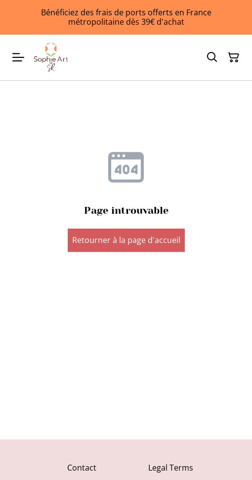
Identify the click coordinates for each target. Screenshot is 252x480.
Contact (81, 467)
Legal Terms (170, 467)
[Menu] (18, 57)
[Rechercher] (212, 57)
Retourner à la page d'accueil (126, 240)
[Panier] (234, 57)
